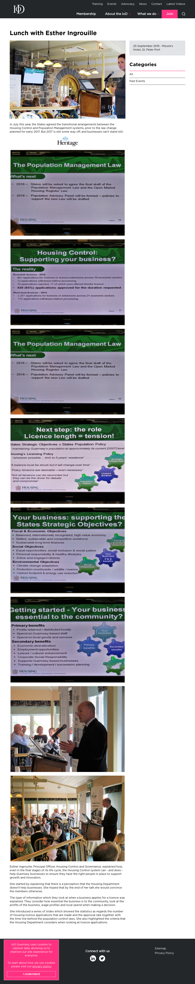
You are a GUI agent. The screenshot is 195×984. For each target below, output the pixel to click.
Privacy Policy (164, 953)
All (131, 74)
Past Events (137, 81)
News (143, 4)
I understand (31, 974)
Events (111, 4)
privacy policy (42, 966)
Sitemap (160, 948)
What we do (146, 14)
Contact (156, 4)
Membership (86, 14)
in (93, 958)
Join (169, 14)
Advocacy (128, 4)
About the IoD (116, 14)
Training (97, 4)
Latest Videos (176, 4)
